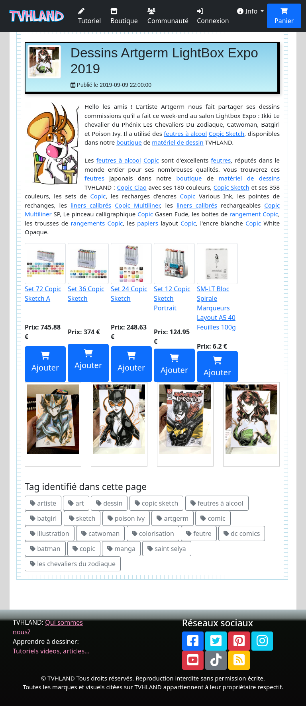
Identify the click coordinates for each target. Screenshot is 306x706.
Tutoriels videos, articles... (51, 651)
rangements (88, 223)
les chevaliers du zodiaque (73, 563)
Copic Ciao (132, 187)
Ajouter (45, 362)
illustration (49, 533)
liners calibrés (91, 205)
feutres (221, 160)
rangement (245, 214)
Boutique (124, 16)
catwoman (100, 533)
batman (45, 548)
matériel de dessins (249, 178)
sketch (82, 518)
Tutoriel (89, 16)
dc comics (242, 533)
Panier (284, 16)
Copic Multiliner (137, 205)
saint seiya (166, 548)
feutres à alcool (185, 133)
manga (121, 548)
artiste (43, 503)
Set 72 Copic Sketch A (45, 273)
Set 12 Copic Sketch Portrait (174, 277)
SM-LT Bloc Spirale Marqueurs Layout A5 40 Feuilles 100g (217, 287)
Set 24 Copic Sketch (131, 273)
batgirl (43, 518)
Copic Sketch (227, 133)
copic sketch (156, 503)
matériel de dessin (177, 142)
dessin (109, 503)
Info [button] (248, 11)
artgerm (172, 518)
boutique (129, 142)
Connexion (213, 16)
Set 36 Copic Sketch (88, 273)
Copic (151, 160)
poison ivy (126, 518)
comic (212, 518)
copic (84, 548)
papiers (147, 223)
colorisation (153, 533)
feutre (199, 533)
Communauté (167, 16)
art (76, 503)
